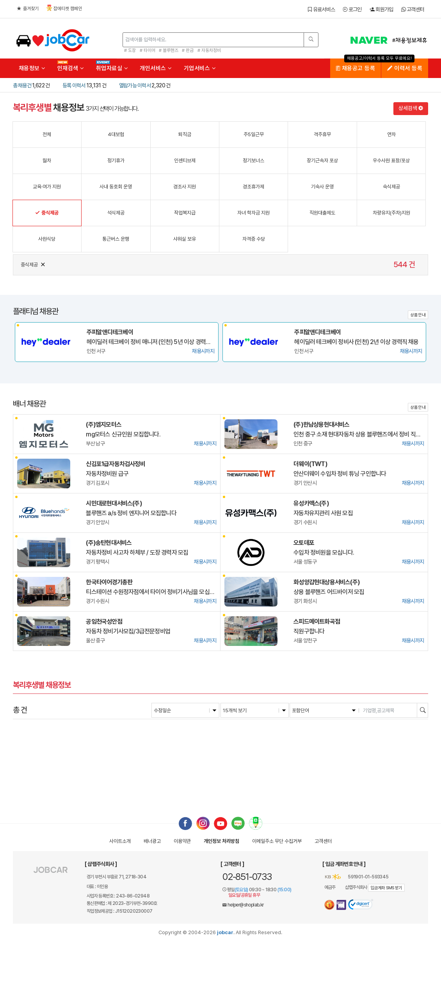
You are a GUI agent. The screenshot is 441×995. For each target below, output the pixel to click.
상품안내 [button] (418, 314)
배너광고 (152, 841)
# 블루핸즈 (168, 50)
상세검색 (410, 108)
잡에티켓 (64, 8)
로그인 (352, 9)
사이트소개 (120, 841)
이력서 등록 (404, 68)
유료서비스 (321, 9)
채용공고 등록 (355, 68)
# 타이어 (147, 50)
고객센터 (413, 9)
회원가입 (381, 9)
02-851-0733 (247, 876)
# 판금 (188, 50)
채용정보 (32, 68)
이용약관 (182, 841)
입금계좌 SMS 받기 (386, 887)
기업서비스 (200, 68)
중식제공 (33, 264)
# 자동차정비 (209, 50)
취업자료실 (112, 68)
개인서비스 (156, 68)
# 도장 (130, 50)
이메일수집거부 (277, 841)
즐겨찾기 (28, 8)
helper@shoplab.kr (246, 905)
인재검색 (70, 68)
